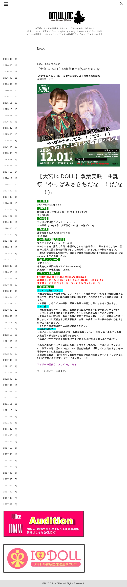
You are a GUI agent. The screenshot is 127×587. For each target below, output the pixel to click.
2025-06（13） (11, 134)
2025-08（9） (10, 121)
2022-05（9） (10, 366)
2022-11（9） (10, 328)
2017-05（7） (10, 479)
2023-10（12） (11, 259)
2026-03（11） (11, 78)
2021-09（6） (10, 416)
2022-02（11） (11, 385)
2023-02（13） (11, 310)
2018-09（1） (10, 441)
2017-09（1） (10, 454)
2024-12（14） (11, 172)
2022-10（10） (11, 335)
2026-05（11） (11, 65)
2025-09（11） (11, 115)
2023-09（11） (11, 266)
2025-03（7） (10, 153)
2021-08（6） (10, 422)
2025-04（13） (11, 147)
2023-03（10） (11, 303)
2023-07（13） (11, 278)
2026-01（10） (11, 90)
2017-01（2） (10, 504)
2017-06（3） (10, 473)
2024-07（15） (11, 203)
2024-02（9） (10, 234)
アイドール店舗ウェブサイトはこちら (57, 364)
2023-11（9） (10, 253)
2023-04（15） (11, 297)
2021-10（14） (11, 410)
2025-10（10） (11, 109)
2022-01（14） (11, 391)
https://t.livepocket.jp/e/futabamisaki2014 (61, 277)
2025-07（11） (11, 128)
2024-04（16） (11, 222)
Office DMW (56, 583)
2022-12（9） (10, 322)
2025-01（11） (11, 165)
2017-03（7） (10, 491)
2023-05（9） (10, 291)
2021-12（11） (11, 397)
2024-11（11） (11, 178)
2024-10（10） (11, 184)
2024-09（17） (11, 190)
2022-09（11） (11, 341)
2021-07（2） (10, 429)
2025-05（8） (10, 140)
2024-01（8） (10, 241)
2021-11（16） (11, 404)
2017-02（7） (10, 498)
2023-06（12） (11, 285)
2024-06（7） (10, 209)
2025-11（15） (11, 103)
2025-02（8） (10, 159)
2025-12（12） (11, 96)
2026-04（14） (11, 71)
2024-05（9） (10, 216)
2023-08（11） (11, 272)
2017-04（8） (10, 485)
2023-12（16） (11, 247)
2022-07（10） (11, 353)
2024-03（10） (11, 228)
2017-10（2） (10, 448)
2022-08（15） (11, 347)
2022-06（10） (11, 360)
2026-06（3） (10, 59)
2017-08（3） (10, 460)
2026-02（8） (10, 84)
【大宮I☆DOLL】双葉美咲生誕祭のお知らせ (68, 69)
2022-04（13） (11, 372)
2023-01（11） (11, 316)
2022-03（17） (11, 379)
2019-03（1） (10, 435)
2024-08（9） (10, 197)
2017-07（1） (10, 466)
